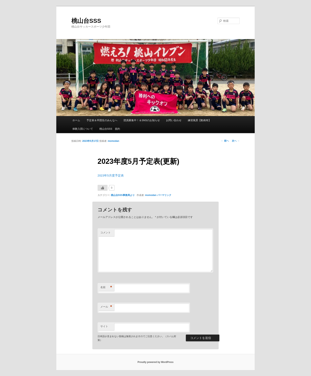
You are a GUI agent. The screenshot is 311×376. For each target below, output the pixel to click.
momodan (113, 141)
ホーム (76, 120)
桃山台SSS (86, 20)
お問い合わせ (173, 120)
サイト (104, 326)
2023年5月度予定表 (111, 175)
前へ (225, 140)
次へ (236, 140)
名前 (106, 287)
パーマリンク (164, 195)
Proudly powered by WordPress (155, 362)
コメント (105, 232)
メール (106, 307)
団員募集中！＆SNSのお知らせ (142, 120)
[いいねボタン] (103, 188)
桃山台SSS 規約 (109, 128)
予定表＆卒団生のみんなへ (101, 120)
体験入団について (82, 128)
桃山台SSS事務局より (123, 195)
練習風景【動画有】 (199, 120)
